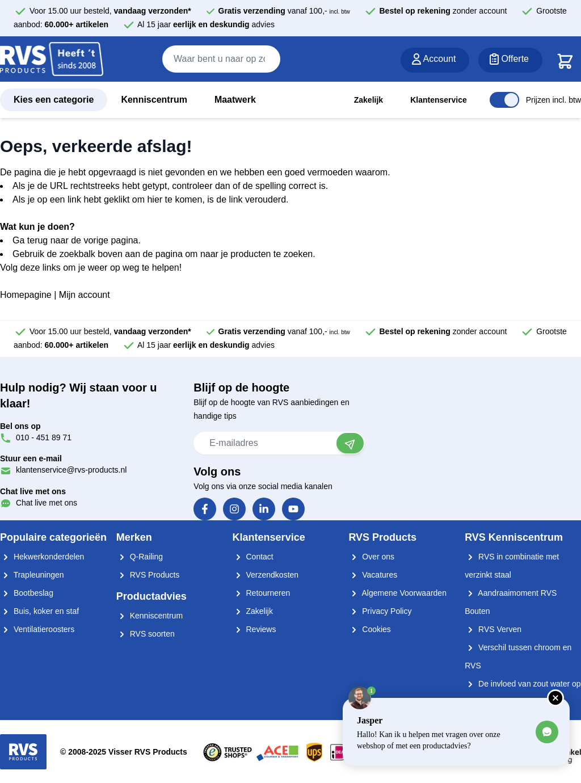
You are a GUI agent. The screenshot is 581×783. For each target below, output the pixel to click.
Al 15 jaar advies (206, 24)
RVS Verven (493, 629)
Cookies (369, 629)
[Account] (435, 60)
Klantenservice (438, 99)
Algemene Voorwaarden (397, 592)
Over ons (371, 556)
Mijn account (84, 295)
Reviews (254, 629)
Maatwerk (235, 99)
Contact (253, 556)
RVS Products (148, 574)
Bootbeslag (26, 592)
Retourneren (261, 592)
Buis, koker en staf (39, 611)
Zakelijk (368, 99)
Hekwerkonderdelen (42, 556)
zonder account (443, 10)
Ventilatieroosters (37, 629)
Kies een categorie (54, 99)
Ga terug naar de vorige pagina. (76, 240)
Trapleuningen (32, 574)
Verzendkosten (266, 574)
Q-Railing (139, 556)
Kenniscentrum (154, 99)
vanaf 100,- (284, 10)
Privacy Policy (379, 611)
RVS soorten (145, 633)
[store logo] (51, 59)
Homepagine (26, 295)
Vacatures (372, 574)
